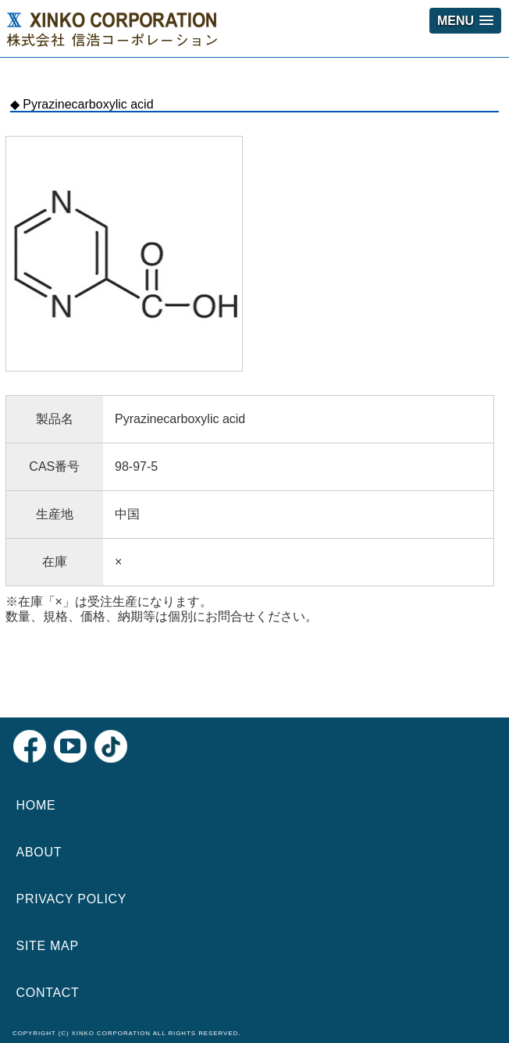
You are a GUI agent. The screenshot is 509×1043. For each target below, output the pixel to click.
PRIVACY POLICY (71, 899)
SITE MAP (47, 945)
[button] (465, 21)
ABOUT (39, 852)
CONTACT (48, 992)
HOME (36, 805)
